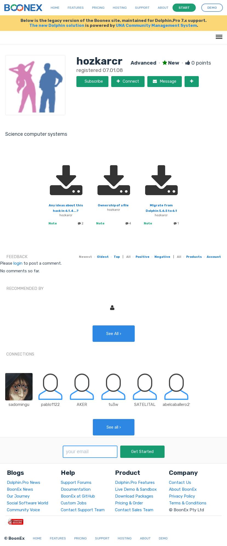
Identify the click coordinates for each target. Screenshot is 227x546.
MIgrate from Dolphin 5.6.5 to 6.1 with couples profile (161, 210)
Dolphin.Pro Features (135, 482)
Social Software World (27, 503)
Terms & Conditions (187, 503)
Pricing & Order (129, 503)
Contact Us (180, 482)
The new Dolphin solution (56, 25)
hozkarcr (65, 215)
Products (194, 257)
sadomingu (18, 404)
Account (214, 257)
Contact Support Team (83, 509)
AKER (82, 404)
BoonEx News (20, 489)
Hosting (120, 8)
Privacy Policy (182, 496)
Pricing (98, 8)
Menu (218, 34)
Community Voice (23, 509)
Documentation (76, 489)
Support (142, 8)
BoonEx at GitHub (78, 496)
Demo (163, 538)
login (17, 263)
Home (55, 8)
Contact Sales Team (134, 509)
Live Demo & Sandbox (136, 489)
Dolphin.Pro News (23, 482)
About (163, 8)
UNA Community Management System (156, 25)
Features (76, 8)
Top (117, 257)
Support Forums (76, 482)
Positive (143, 257)
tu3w (113, 404)
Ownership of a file (113, 205)
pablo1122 (50, 404)
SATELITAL (145, 404)
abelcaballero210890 (182, 404)
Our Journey (18, 496)
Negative (162, 257)
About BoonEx (183, 489)
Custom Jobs (74, 503)
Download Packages (134, 496)
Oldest (103, 257)
